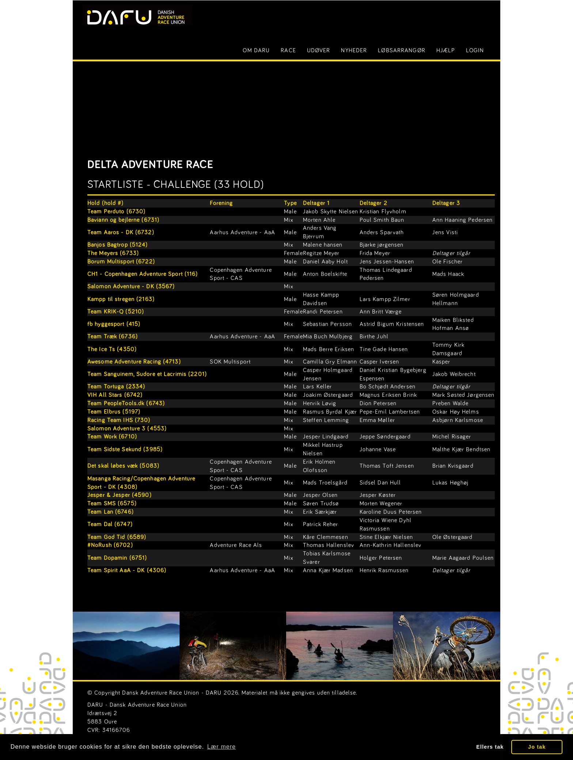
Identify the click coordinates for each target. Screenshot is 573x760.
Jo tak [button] (537, 747)
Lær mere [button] (221, 747)
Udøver (318, 50)
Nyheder (354, 50)
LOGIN (475, 50)
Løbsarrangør (401, 50)
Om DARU (256, 50)
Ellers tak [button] (490, 747)
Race (288, 50)
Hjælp (445, 50)
